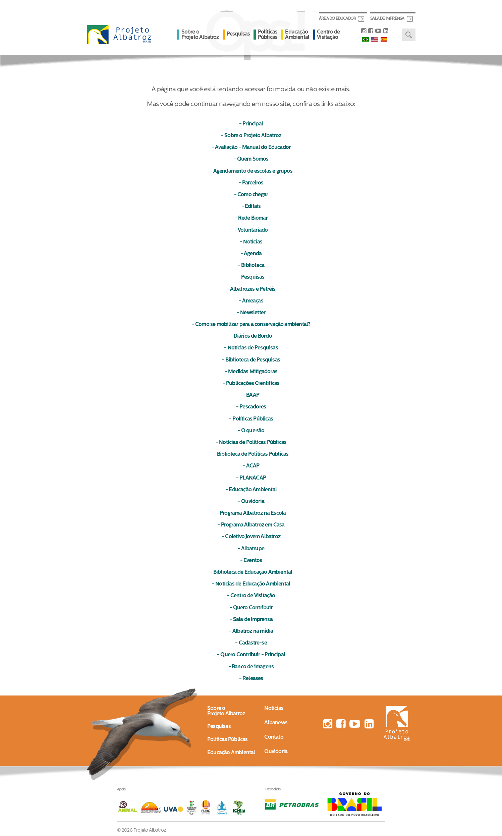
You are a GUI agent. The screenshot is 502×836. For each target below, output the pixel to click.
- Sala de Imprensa (251, 619)
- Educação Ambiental (251, 490)
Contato (273, 737)
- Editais (251, 206)
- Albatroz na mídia (251, 631)
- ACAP (250, 466)
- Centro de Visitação (251, 596)
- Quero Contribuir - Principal (251, 655)
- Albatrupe (251, 549)
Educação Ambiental (297, 35)
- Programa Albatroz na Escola (251, 513)
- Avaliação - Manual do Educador (251, 147)
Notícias (273, 708)
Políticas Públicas (268, 35)
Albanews (275, 723)
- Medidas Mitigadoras (251, 372)
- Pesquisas (250, 277)
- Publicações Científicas (251, 383)
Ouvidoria (275, 752)
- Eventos (251, 560)
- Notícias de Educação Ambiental (251, 584)
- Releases (251, 678)
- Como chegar (251, 195)
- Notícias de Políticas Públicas (251, 442)
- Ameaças (251, 301)
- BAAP (251, 395)
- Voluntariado (251, 230)
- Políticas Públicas (251, 419)
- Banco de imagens (251, 667)
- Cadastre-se (251, 643)
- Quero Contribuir (251, 608)
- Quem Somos (250, 159)
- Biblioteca (251, 265)
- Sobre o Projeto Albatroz (251, 135)
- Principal (251, 124)
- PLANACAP (251, 478)
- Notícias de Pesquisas (251, 348)
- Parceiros (250, 183)
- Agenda (251, 254)
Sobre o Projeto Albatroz (200, 35)
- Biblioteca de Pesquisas (251, 360)
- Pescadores (251, 407)
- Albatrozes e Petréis (250, 289)
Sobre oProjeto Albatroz (226, 711)
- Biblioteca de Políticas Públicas (251, 454)
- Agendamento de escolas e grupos (251, 171)
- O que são (250, 431)
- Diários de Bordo (251, 336)
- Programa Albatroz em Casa (250, 525)
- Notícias (251, 242)
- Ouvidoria (251, 501)
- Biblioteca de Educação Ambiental (251, 572)
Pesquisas (238, 34)
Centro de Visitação (328, 35)
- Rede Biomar (251, 218)
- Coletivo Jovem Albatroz (251, 537)
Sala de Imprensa (387, 19)
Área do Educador (337, 19)
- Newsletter (251, 313)
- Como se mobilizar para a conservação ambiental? (251, 324)
